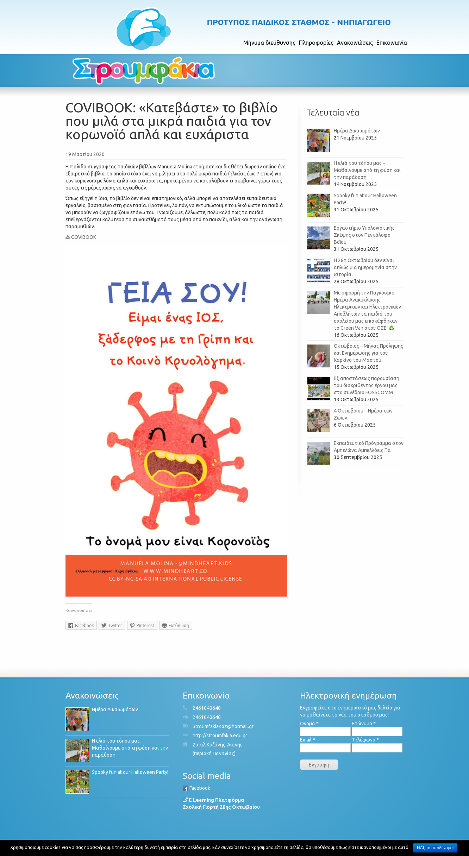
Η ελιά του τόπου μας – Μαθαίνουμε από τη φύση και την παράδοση (367, 170)
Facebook (196, 788)
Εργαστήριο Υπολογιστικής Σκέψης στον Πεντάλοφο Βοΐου (364, 235)
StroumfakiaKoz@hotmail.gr (223, 726)
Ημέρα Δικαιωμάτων (357, 131)
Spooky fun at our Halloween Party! (130, 772)
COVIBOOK (80, 237)
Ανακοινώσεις (355, 42)
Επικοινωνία (391, 42)
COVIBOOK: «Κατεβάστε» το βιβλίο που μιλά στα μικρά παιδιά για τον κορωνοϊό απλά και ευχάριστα (171, 121)
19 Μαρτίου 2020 (85, 154)
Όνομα (309, 723)
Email (307, 740)
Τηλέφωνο (365, 740)
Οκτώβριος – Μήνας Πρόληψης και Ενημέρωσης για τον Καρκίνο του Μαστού (368, 353)
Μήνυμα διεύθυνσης (269, 42)
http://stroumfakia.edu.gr (220, 735)
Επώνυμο (364, 723)
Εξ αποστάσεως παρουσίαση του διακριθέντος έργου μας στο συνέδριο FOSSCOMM (366, 385)
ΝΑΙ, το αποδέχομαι (435, 847)
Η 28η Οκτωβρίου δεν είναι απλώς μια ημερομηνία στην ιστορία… (365, 267)
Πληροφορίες (316, 42)
